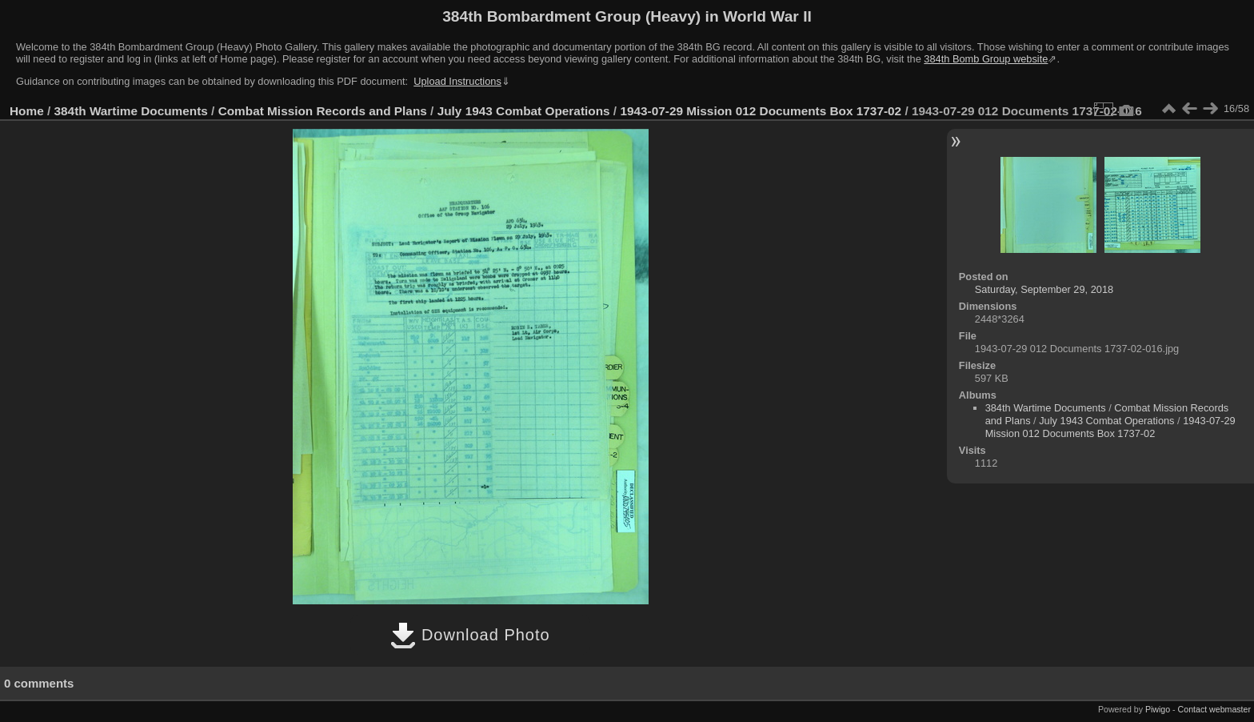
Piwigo (1157, 709)
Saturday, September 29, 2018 (1044, 289)
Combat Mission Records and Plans (322, 111)
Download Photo (469, 635)
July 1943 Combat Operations (523, 111)
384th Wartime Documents (131, 111)
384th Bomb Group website (986, 59)
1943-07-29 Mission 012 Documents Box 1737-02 (760, 111)
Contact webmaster (1214, 709)
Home (27, 111)
